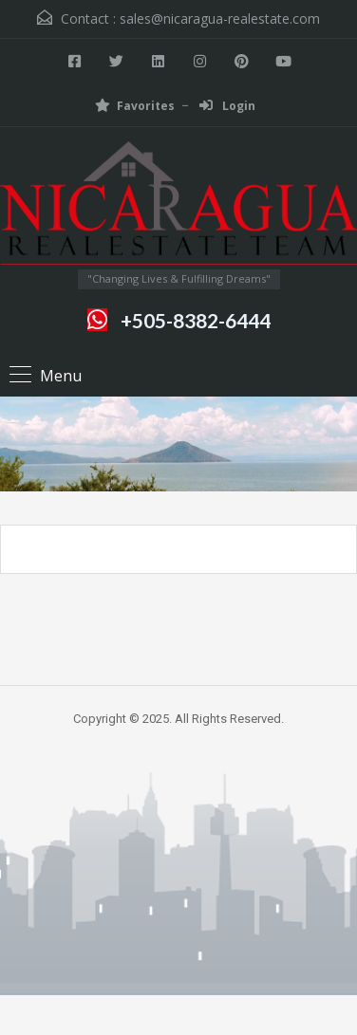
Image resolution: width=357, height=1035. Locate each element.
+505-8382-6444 (196, 320)
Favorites (135, 106)
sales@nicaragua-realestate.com (220, 18)
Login (227, 106)
